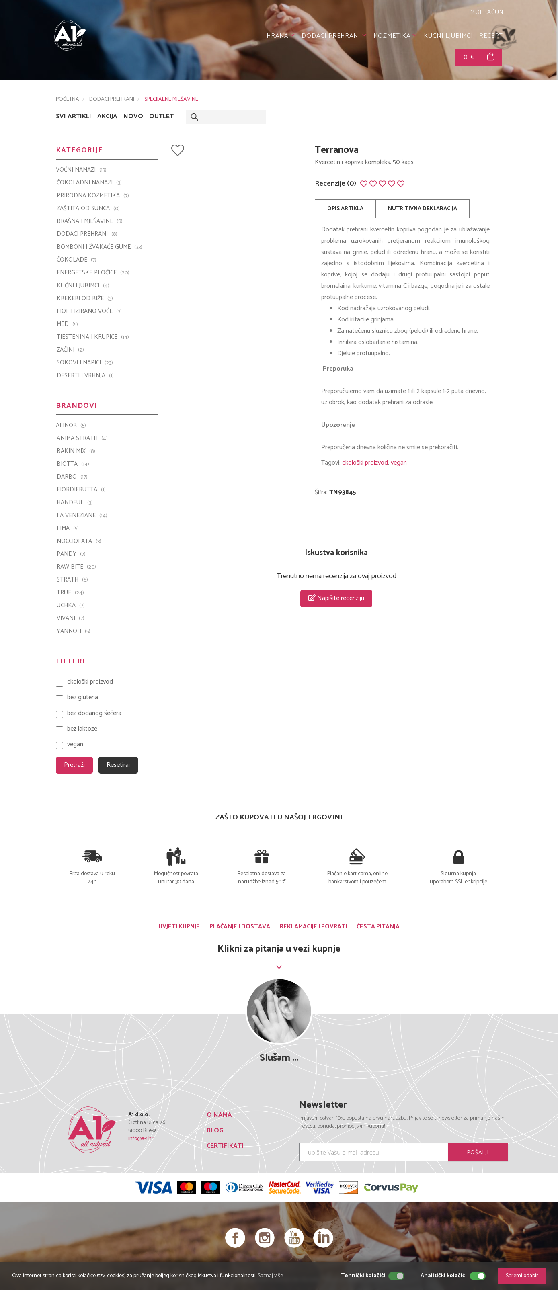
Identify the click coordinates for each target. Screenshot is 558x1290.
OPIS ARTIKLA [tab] (345, 208)
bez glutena (82, 697)
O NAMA (219, 1115)
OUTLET (161, 116)
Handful (75, 502)
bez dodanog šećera (94, 713)
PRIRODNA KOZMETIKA (93, 195)
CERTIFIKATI (225, 1146)
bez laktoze (82, 729)
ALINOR (71, 425)
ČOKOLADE (76, 260)
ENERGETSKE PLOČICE (93, 272)
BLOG (215, 1130)
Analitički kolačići (444, 1276)
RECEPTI (492, 36)
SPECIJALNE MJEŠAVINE (171, 99)
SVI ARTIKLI (73, 116)
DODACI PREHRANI (334, 36)
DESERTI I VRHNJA (85, 375)
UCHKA (71, 605)
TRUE (70, 592)
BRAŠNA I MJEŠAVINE (90, 221)
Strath (72, 579)
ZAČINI (70, 350)
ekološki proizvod (365, 462)
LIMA (68, 528)
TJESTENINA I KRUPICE (93, 337)
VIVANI (70, 618)
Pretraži (74, 765)
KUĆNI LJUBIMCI (448, 36)
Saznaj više (270, 1275)
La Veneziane (82, 515)
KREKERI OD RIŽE (85, 298)
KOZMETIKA (395, 36)
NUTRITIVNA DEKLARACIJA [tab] (422, 208)
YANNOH (73, 631)
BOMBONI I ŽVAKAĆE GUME (99, 247)
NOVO (133, 116)
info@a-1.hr (141, 1138)
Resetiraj (118, 765)
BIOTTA (73, 464)
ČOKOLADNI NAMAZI (89, 182)
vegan (399, 462)
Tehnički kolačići (363, 1276)
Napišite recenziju (336, 598)
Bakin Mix (76, 451)
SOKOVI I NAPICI (85, 362)
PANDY (71, 554)
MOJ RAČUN (485, 12)
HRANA (281, 36)
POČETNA (67, 99)
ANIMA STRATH (82, 438)
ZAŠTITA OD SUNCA (88, 208)
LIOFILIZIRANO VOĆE (89, 311)
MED (67, 324)
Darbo (72, 477)
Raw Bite (76, 567)
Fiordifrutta (81, 489)
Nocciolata (79, 541)
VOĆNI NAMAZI (81, 170)
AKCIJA (107, 116)
